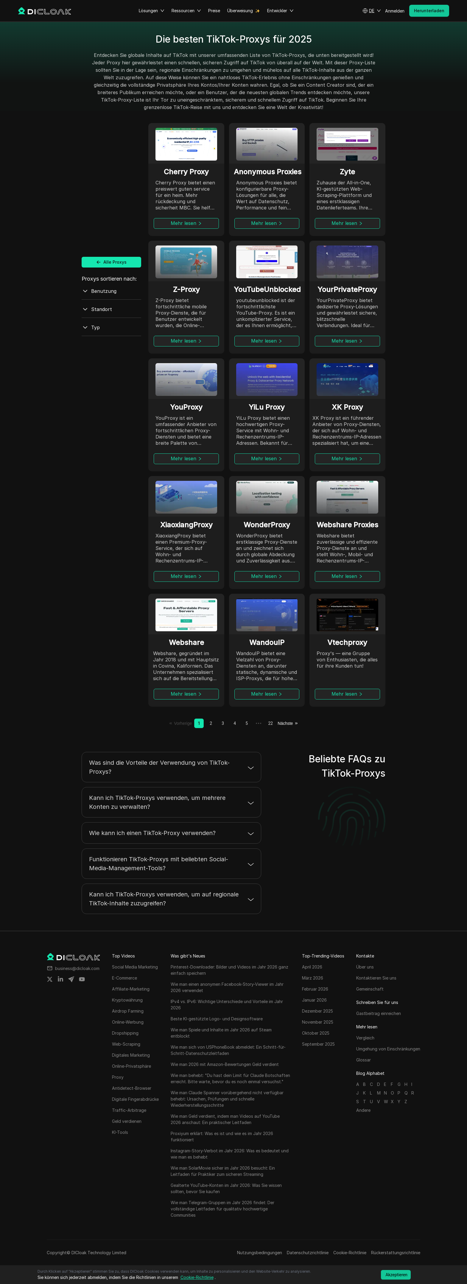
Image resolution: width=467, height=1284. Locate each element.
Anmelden (394, 10)
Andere (363, 1110)
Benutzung (99, 291)
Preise (214, 10)
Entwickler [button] (280, 11)
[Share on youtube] (82, 979)
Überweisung (240, 10)
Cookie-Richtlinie (349, 1252)
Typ (91, 327)
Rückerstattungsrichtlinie (395, 1252)
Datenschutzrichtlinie (308, 1252)
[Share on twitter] (50, 979)
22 (270, 723)
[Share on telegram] (71, 979)
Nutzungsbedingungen (259, 1252)
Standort (97, 309)
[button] (371, 11)
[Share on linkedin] (60, 979)
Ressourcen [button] (186, 11)
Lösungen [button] (151, 11)
